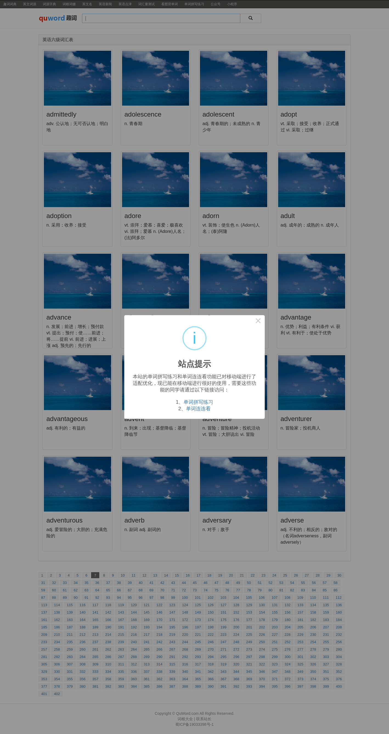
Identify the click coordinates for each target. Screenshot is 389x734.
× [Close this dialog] (258, 321)
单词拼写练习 (198, 402)
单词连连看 (198, 408)
